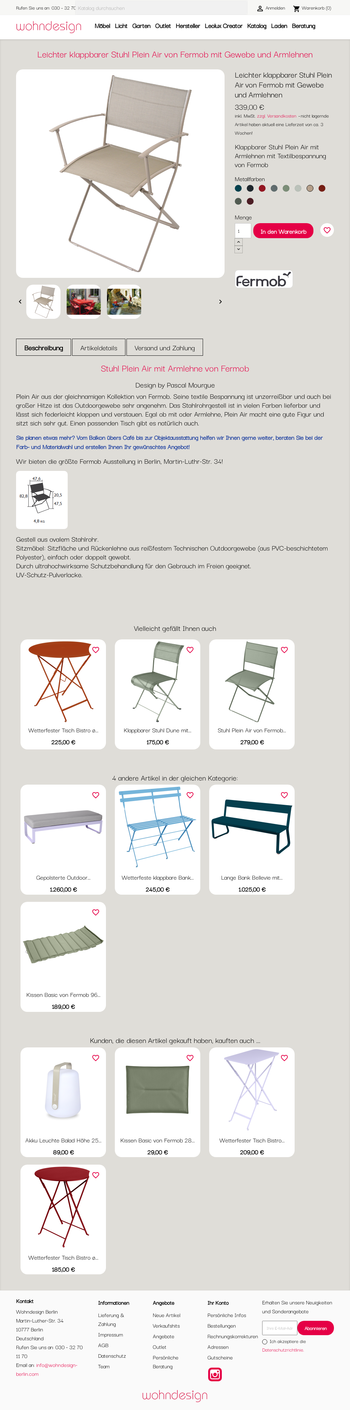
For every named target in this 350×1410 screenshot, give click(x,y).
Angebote (163, 1336)
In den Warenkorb (283, 231)
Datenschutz (112, 1355)
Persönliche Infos (226, 1315)
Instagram (215, 1374)
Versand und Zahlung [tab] (165, 347)
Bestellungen (221, 1325)
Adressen (218, 1346)
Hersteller (188, 25)
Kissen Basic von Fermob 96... (63, 994)
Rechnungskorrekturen (232, 1336)
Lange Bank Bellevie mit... (252, 877)
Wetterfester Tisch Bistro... (252, 1139)
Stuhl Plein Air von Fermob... (252, 729)
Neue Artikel (166, 1315)
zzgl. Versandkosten (276, 115)
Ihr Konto (218, 1302)
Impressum (110, 1334)
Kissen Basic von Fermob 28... (157, 1139)
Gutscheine (220, 1357)
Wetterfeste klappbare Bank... (158, 877)
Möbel (102, 25)
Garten (141, 25)
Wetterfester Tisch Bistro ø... (63, 729)
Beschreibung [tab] (43, 347)
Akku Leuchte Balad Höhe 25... (63, 1139)
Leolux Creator (223, 25)
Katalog (256, 25)
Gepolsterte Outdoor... (63, 877)
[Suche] (161, 7)
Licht (121, 25)
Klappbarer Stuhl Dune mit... (157, 729)
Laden (279, 25)
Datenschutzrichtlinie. (283, 1349)
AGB (103, 1345)
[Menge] (243, 230)
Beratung (303, 25)
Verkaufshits (166, 1325)
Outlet (163, 25)
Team (104, 1366)
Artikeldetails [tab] (98, 347)
